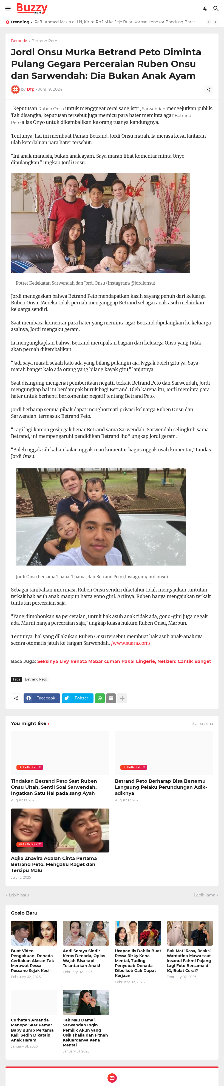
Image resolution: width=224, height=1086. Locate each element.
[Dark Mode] (205, 8)
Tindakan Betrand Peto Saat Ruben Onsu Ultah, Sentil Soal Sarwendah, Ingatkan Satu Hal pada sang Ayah (54, 787)
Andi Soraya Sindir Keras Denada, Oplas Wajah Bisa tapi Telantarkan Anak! (84, 958)
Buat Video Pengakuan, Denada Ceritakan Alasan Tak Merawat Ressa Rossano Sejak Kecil (32, 960)
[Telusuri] (216, 8)
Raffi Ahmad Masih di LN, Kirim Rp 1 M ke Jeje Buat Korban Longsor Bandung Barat (115, 22)
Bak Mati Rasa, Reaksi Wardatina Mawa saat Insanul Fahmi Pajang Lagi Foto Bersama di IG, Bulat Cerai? (189, 960)
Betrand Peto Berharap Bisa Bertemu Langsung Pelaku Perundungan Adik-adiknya (161, 787)
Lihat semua (201, 724)
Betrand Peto (44, 41)
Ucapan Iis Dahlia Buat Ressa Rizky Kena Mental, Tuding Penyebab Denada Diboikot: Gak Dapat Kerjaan (138, 963)
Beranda (19, 41)
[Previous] (209, 22)
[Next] (216, 22)
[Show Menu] (7, 8)
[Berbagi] (208, 89)
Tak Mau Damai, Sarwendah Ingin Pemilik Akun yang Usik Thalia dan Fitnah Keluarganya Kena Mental (85, 1033)
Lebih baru (19, 895)
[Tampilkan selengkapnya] (122, 698)
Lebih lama (204, 895)
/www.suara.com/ (131, 643)
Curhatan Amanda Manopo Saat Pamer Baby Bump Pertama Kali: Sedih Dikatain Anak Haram (32, 1030)
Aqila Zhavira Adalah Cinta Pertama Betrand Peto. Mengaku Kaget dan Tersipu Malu (54, 864)
